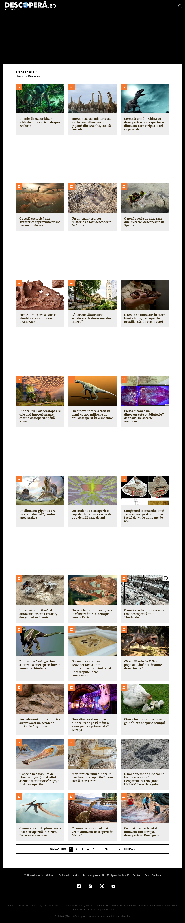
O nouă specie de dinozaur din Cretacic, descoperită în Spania (143, 222)
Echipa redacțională (117, 871)
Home (20, 76)
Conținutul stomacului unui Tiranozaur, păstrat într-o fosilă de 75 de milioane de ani (143, 516)
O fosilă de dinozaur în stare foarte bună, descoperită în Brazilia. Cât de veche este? (144, 318)
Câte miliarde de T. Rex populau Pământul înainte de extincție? (144, 665)
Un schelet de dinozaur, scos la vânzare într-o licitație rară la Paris (92, 614)
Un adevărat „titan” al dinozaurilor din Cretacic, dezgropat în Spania (37, 614)
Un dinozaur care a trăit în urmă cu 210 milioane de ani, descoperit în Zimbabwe (92, 414)
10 (106, 845)
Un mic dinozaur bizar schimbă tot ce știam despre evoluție (39, 122)
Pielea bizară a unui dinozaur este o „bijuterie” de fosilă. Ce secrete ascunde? (145, 414)
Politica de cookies (69, 871)
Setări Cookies (150, 871)
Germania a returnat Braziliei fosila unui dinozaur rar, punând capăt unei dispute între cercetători (92, 667)
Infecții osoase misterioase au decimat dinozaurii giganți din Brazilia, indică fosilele (91, 124)
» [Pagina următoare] (119, 845)
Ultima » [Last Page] (129, 845)
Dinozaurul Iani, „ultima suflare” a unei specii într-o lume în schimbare (38, 665)
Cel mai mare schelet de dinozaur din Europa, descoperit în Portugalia (141, 828)
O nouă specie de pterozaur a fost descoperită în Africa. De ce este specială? (39, 828)
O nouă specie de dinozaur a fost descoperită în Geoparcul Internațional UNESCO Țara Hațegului (144, 776)
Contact (135, 871)
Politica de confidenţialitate (41, 871)
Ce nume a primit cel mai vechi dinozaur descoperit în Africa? (92, 828)
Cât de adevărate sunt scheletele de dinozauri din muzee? (91, 318)
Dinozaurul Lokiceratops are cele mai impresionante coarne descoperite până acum (39, 416)
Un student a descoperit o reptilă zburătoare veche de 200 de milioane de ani (91, 514)
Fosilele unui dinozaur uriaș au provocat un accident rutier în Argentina (39, 719)
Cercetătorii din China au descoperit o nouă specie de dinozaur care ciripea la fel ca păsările (144, 124)
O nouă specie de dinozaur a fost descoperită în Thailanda (144, 612)
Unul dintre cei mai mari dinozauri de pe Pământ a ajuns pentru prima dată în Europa (90, 721)
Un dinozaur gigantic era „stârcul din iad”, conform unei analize (37, 514)
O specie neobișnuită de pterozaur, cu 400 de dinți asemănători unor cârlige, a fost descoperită (38, 776)
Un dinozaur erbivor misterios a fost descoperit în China (92, 222)
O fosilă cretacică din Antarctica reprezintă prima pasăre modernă (39, 222)
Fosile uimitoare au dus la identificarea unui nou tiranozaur (37, 318)
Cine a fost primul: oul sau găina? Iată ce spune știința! (143, 717)
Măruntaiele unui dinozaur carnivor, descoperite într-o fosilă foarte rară (91, 774)
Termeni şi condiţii (93, 871)
